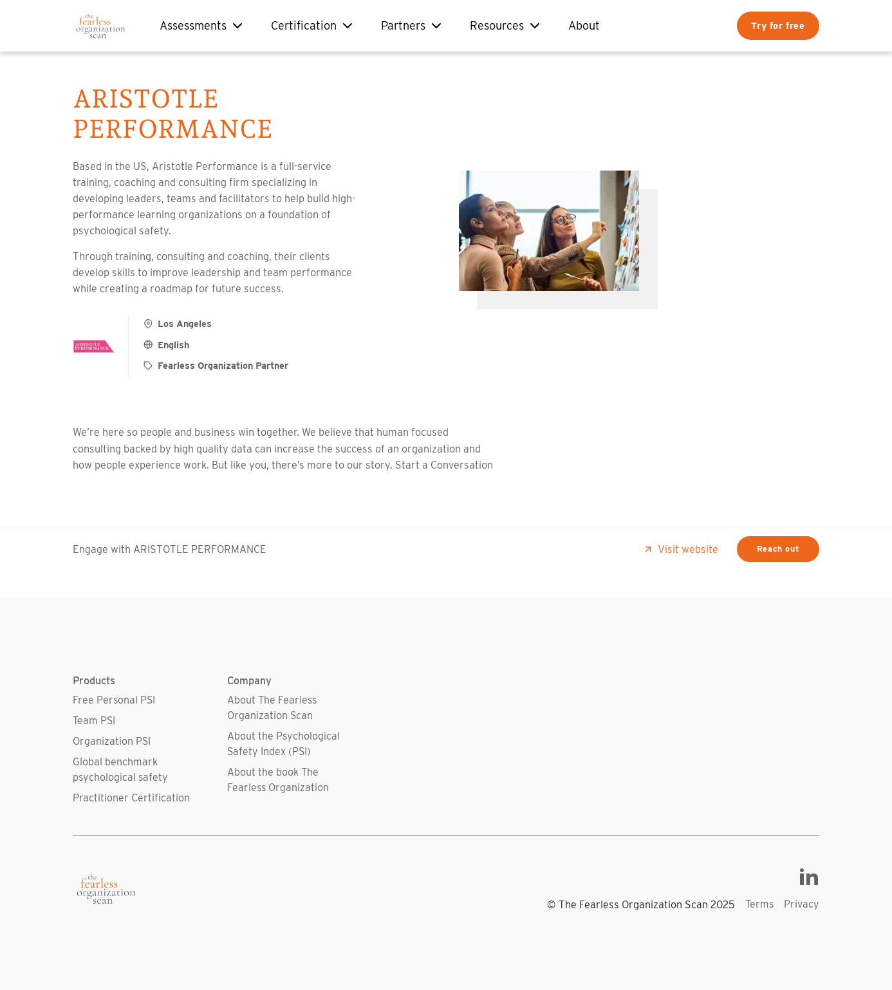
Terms (759, 904)
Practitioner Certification (131, 798)
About (584, 25)
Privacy (801, 904)
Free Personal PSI (114, 700)
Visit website (680, 549)
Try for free (777, 25)
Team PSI (94, 720)
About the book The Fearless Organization (278, 780)
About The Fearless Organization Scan (272, 708)
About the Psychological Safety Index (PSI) (283, 744)
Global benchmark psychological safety (120, 769)
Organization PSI (112, 741)
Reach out (778, 549)
